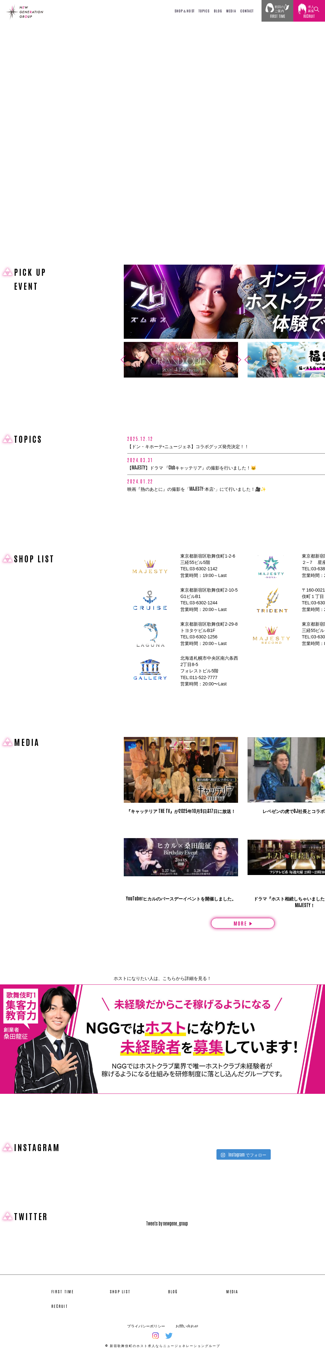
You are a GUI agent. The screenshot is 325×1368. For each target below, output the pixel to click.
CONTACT (247, 10)
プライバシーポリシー (146, 1335)
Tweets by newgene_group (167, 1232)
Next (240, 359)
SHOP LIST (120, 1300)
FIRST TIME (62, 1300)
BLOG (218, 10)
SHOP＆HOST (185, 10)
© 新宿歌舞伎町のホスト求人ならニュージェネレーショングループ (162, 1354)
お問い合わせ (187, 1335)
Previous (120, 359)
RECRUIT (59, 1315)
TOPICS (204, 10)
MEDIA (231, 10)
